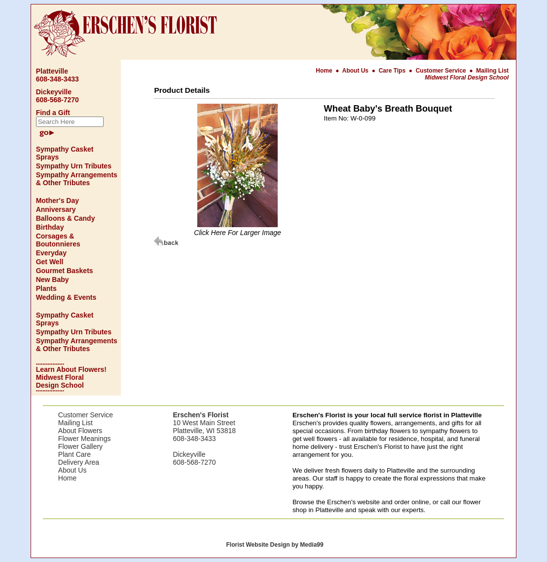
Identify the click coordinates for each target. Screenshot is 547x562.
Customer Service (441, 70)
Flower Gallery (80, 446)
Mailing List (492, 70)
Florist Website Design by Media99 (274, 544)
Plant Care (74, 454)
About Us (356, 70)
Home (325, 70)
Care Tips (392, 70)
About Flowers (80, 431)
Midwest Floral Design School (467, 77)
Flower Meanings (84, 438)
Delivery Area (78, 462)
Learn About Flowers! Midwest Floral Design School (71, 377)
